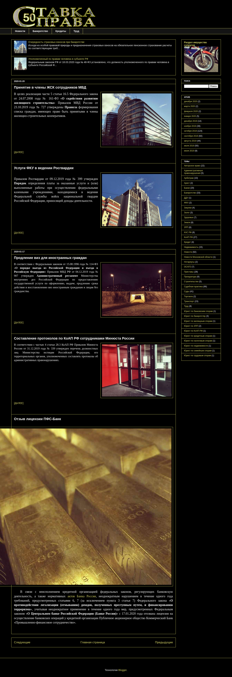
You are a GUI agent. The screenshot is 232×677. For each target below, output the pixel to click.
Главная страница (93, 642)
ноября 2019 (190, 126)
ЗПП (186, 227)
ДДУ (186, 198)
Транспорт (189, 301)
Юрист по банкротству (195, 316)
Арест (187, 183)
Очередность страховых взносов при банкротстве (56, 42)
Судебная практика (193, 286)
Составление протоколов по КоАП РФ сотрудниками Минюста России (74, 338)
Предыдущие (164, 642)
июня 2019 (189, 151)
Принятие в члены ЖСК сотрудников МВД (50, 87)
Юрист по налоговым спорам (198, 341)
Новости (20, 31)
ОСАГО (187, 267)
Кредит (187, 242)
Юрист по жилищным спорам (198, 321)
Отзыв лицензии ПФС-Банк (37, 419)
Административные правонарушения (193, 171)
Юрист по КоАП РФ (193, 331)
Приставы (189, 272)
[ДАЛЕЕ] (19, 152)
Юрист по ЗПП (191, 326)
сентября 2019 (191, 136)
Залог (187, 212)
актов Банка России (82, 596)
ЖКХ (186, 202)
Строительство (191, 281)
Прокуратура (190, 276)
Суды (186, 291)
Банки (187, 188)
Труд (76, 31)
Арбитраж (189, 178)
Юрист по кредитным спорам (198, 336)
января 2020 (190, 116)
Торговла (188, 296)
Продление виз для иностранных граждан (50, 258)
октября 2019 (190, 131)
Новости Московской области (198, 257)
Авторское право (192, 165)
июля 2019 (189, 146)
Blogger (122, 670)
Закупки (188, 208)
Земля (187, 222)
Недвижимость (191, 247)
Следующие (22, 642)
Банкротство (40, 31)
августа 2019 (190, 141)
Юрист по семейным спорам (198, 350)
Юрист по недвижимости (196, 346)
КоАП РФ (188, 237)
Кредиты (61, 31)
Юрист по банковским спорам (198, 311)
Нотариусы (189, 262)
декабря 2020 (190, 101)
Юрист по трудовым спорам (197, 355)
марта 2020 (189, 106)
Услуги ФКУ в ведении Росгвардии (44, 168)
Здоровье (188, 217)
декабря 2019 (190, 121)
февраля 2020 (191, 111)
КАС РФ (188, 232)
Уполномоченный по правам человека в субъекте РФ (58, 58)
